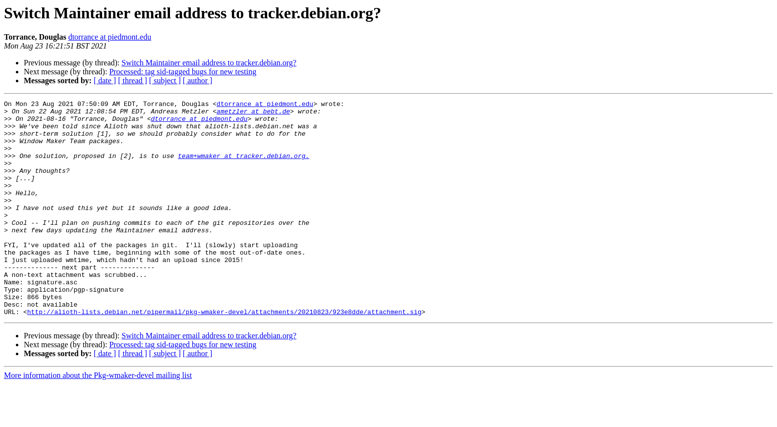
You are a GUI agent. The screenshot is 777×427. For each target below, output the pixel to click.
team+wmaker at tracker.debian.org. (243, 167)
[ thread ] (132, 80)
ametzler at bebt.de (253, 113)
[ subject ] (165, 80)
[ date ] (105, 80)
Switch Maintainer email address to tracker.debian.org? (208, 62)
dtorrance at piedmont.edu (110, 37)
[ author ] (198, 80)
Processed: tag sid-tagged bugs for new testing (182, 71)
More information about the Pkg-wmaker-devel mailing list (98, 418)
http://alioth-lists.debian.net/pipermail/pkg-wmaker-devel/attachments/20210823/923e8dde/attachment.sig (224, 354)
